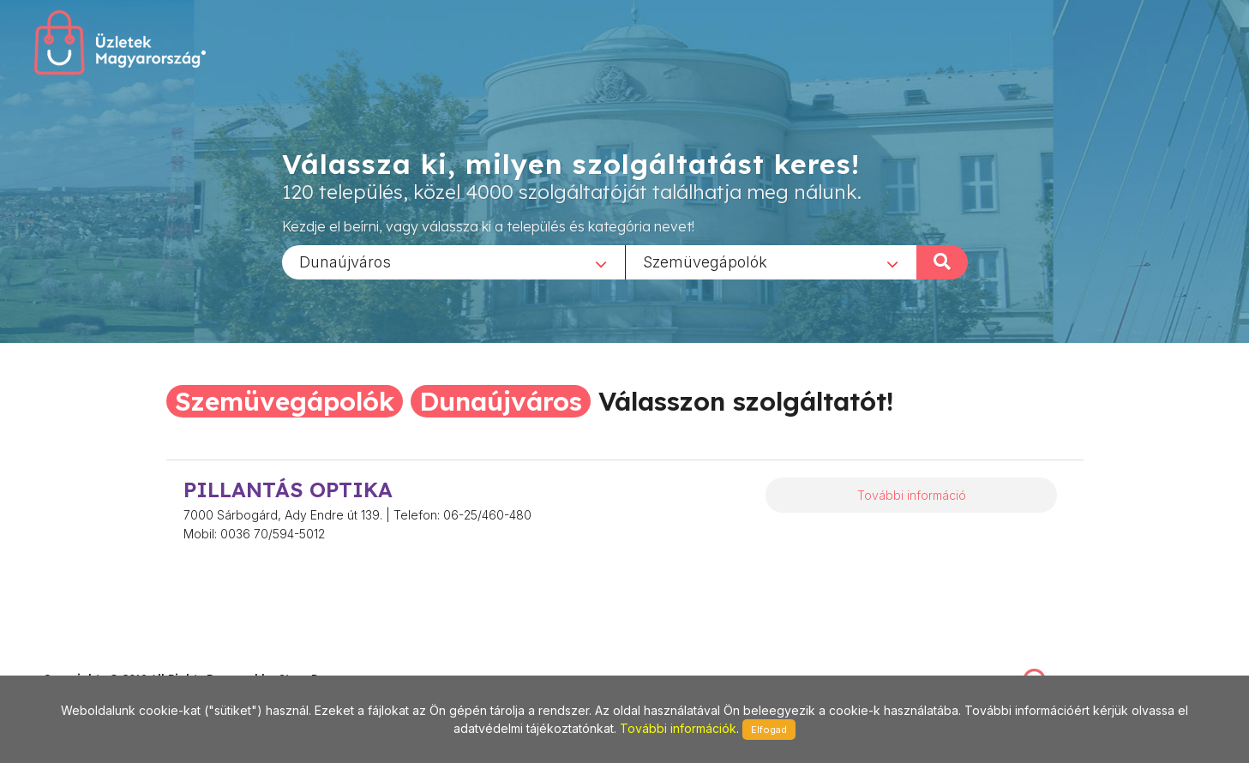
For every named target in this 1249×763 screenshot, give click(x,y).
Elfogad (769, 730)
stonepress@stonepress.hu (112, 659)
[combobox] (453, 261)
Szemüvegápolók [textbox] (705, 261)
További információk (678, 728)
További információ (911, 495)
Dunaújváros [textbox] (345, 261)
